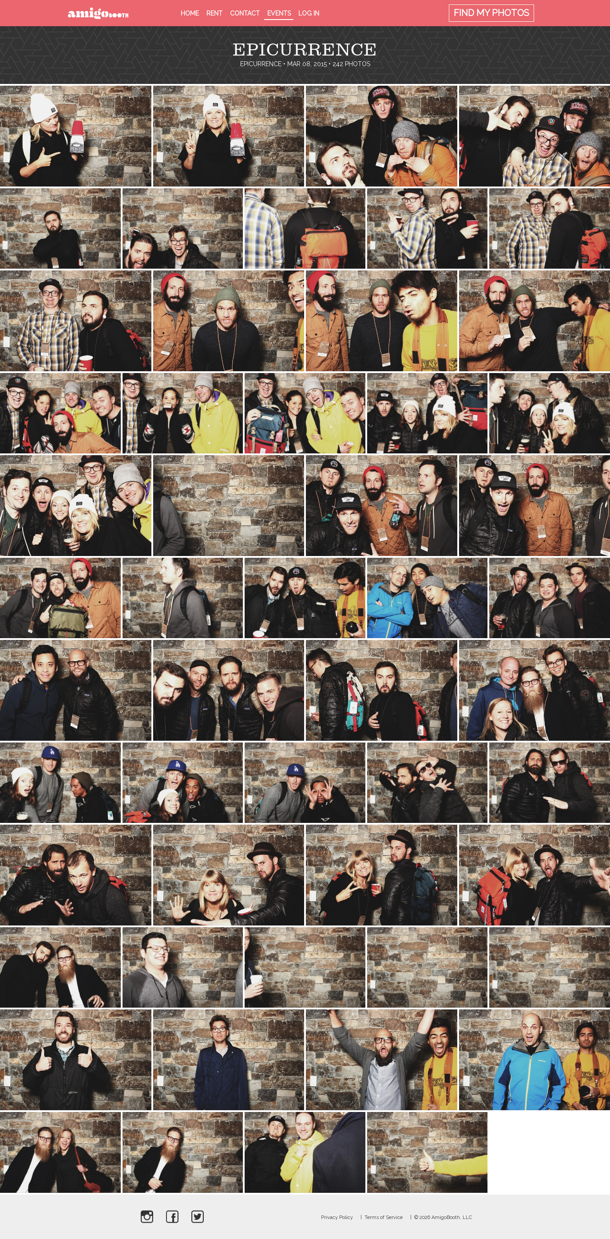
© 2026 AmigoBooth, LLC (443, 1217)
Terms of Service (383, 1217)
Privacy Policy (337, 1217)
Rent (214, 13)
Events (279, 13)
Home (190, 13)
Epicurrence (260, 64)
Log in (308, 13)
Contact (245, 13)
